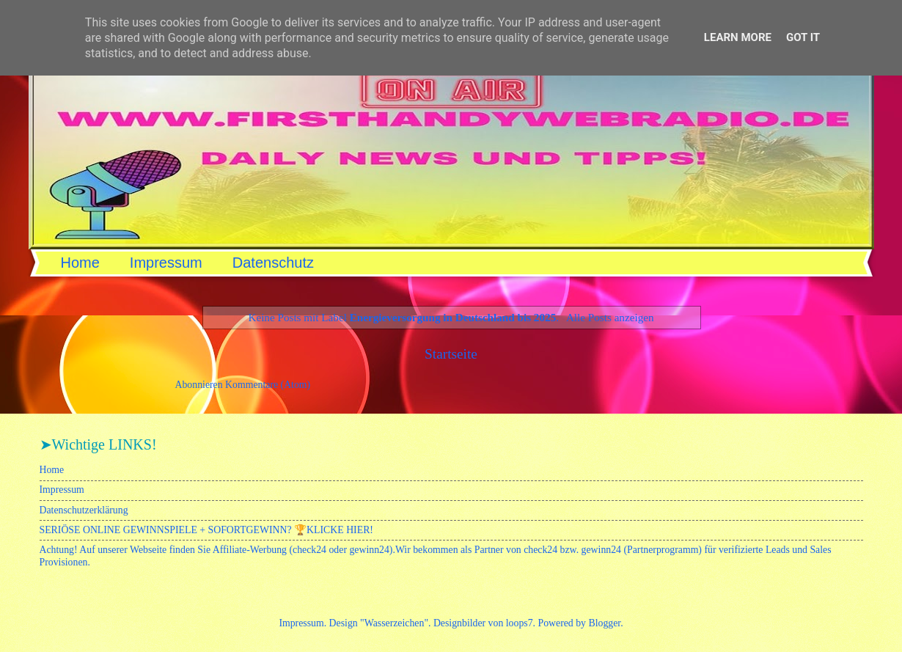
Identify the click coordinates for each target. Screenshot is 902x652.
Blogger (604, 623)
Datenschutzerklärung (84, 510)
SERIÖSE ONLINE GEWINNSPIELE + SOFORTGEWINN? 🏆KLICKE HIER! (206, 529)
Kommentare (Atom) (267, 384)
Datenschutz (273, 262)
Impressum (166, 262)
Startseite (451, 354)
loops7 (519, 623)
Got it (803, 37)
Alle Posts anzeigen (610, 317)
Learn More (737, 37)
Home (80, 262)
